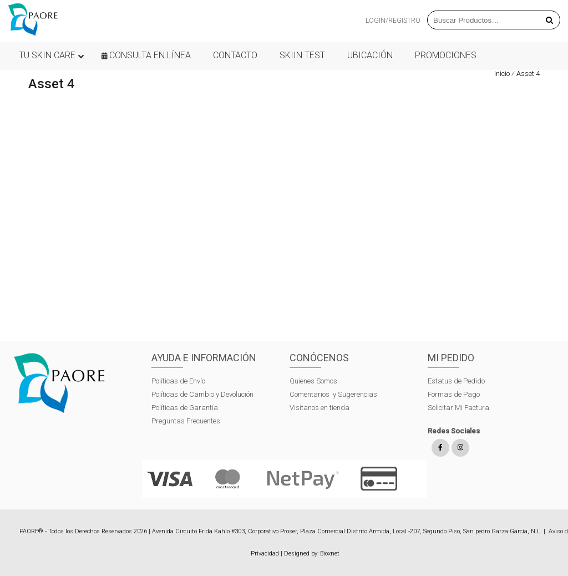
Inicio (502, 73)
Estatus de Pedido (456, 381)
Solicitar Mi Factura (458, 407)
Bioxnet (329, 553)
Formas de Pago (454, 394)
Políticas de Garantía (185, 407)
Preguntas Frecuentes (185, 421)
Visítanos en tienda (319, 407)
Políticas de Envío (178, 381)
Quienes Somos (313, 381)
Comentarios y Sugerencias (333, 394)
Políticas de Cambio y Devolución (202, 394)
